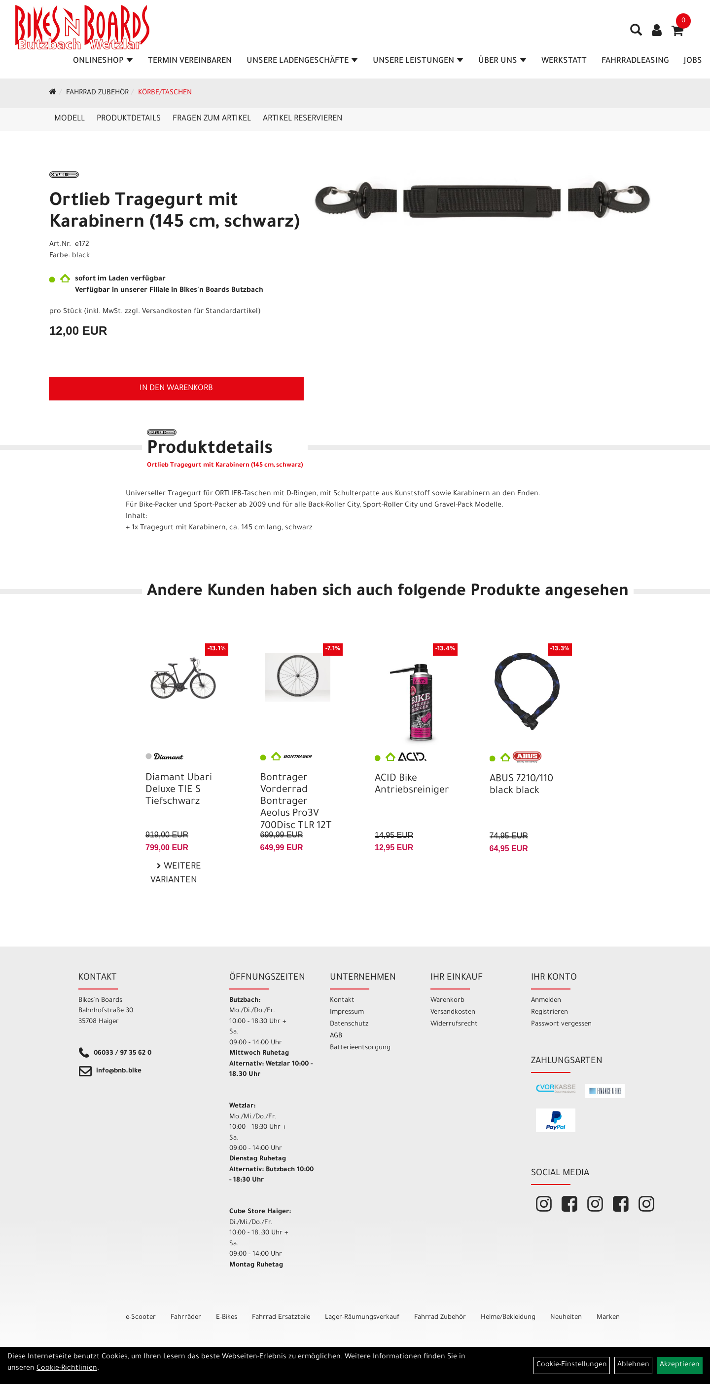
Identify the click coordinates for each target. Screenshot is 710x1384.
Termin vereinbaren (190, 61)
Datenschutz (349, 1024)
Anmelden (546, 1000)
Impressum (347, 1012)
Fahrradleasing (636, 61)
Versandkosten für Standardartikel (200, 312)
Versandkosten (452, 1012)
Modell (69, 119)
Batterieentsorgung (360, 1048)
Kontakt (342, 1000)
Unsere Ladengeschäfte (302, 61)
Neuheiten (566, 1317)
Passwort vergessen (561, 1024)
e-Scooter (141, 1317)
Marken (608, 1317)
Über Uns (503, 61)
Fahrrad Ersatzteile (281, 1317)
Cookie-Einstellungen (571, 1365)
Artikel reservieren (302, 119)
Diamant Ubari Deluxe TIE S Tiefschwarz (178, 790)
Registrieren (549, 1012)
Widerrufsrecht (454, 1024)
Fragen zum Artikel (212, 119)
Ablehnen (633, 1365)
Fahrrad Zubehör (97, 93)
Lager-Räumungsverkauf (362, 1317)
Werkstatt (564, 61)
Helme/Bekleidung (508, 1317)
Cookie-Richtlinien (66, 1369)
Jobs (693, 61)
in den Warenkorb (176, 388)
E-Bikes (226, 1317)
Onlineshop (103, 61)
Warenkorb (447, 1000)
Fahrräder (186, 1317)
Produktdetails (129, 119)
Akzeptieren (680, 1365)
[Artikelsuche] (633, 35)
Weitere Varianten (175, 874)
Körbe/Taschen (165, 93)
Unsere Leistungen (418, 61)
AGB (336, 1036)
